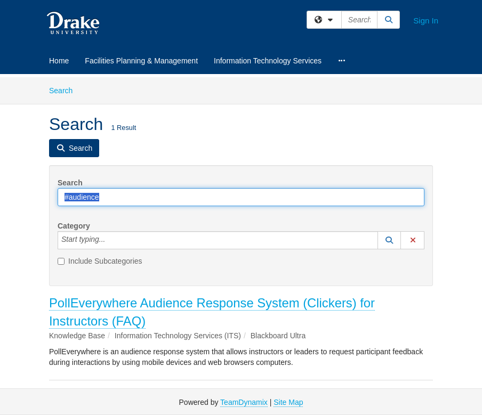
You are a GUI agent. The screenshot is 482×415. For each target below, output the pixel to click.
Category (74, 226)
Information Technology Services (268, 60)
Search (65, 90)
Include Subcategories (100, 261)
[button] (389, 240)
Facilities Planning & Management (141, 60)
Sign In (425, 20)
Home (59, 60)
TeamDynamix (244, 402)
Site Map (288, 402)
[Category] (111, 240)
